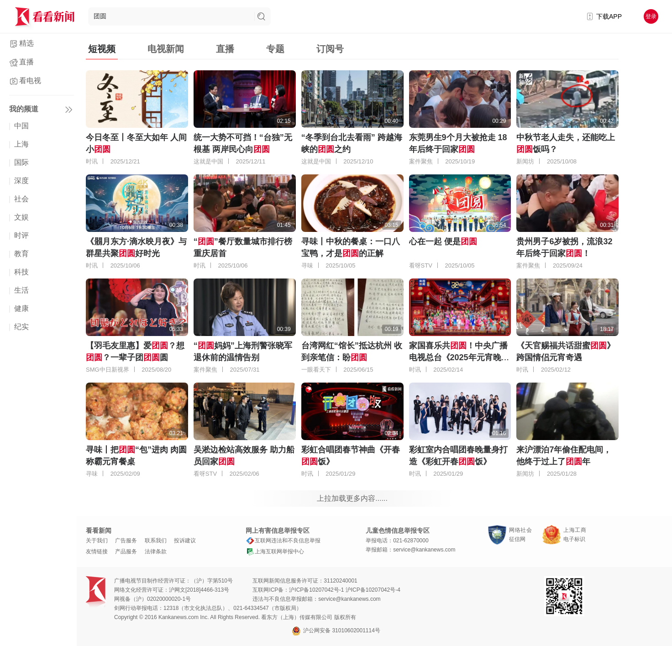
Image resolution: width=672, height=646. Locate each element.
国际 (21, 162)
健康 (21, 308)
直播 (26, 62)
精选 (26, 43)
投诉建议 (185, 540)
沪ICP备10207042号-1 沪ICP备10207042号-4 (344, 590)
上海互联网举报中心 (275, 551)
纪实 (21, 327)
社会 (21, 199)
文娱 (21, 217)
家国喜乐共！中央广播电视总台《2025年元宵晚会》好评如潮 (458, 357)
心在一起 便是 (443, 241)
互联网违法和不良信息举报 (283, 540)
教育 (21, 253)
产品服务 (126, 551)
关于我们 (97, 540)
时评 (21, 235)
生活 (21, 290)
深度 (21, 180)
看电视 (30, 80)
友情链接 (97, 551)
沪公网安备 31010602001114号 (336, 630)
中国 (21, 126)
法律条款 (156, 551)
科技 (21, 272)
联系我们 (156, 540)
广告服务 (126, 540)
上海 (21, 144)
